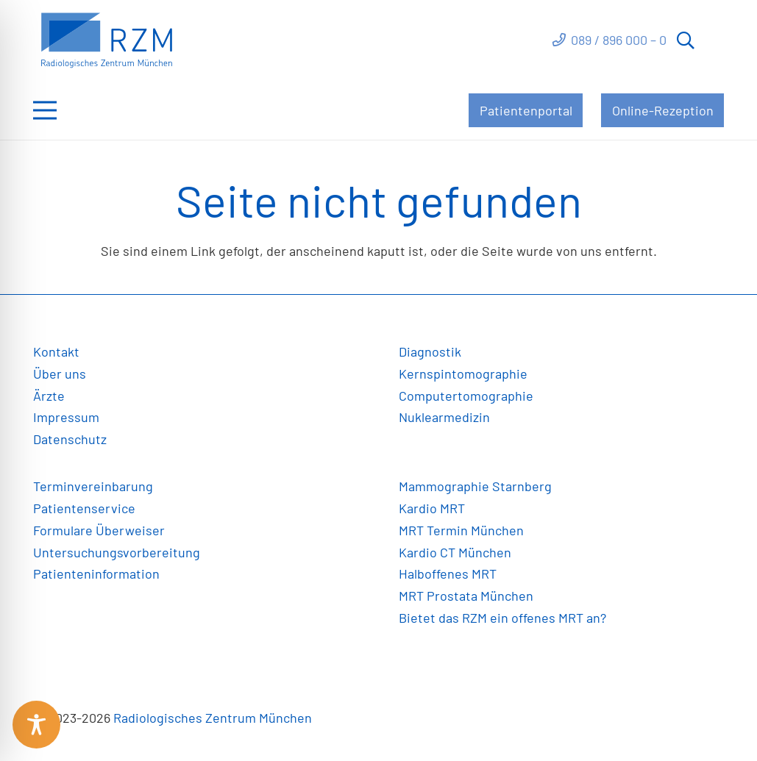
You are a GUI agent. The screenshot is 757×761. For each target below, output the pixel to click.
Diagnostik (430, 351)
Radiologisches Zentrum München (212, 718)
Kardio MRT (432, 508)
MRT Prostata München (466, 595)
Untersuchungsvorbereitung (116, 552)
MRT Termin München (461, 530)
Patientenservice (84, 508)
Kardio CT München (455, 552)
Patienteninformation (96, 573)
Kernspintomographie (463, 373)
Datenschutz (70, 439)
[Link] (106, 40)
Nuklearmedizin (444, 417)
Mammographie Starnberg (475, 486)
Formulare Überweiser (99, 530)
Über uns (59, 373)
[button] (686, 40)
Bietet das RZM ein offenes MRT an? (502, 618)
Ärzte (49, 395)
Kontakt (56, 351)
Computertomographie (466, 395)
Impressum (66, 417)
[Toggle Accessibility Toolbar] (36, 724)
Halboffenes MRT (448, 573)
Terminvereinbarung (93, 486)
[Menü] (45, 110)
